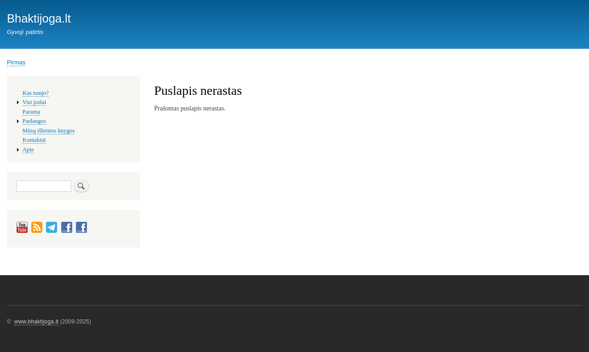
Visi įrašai (34, 102)
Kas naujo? (36, 93)
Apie (28, 149)
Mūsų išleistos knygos (49, 130)
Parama (31, 112)
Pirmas (16, 62)
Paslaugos (34, 121)
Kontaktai (34, 140)
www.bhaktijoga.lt (36, 321)
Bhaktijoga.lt (39, 18)
